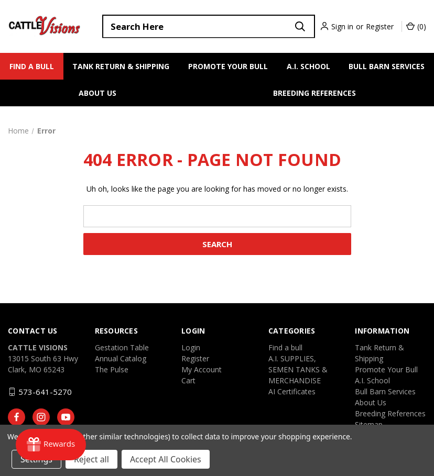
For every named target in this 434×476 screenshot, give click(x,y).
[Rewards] (51, 444)
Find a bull (31, 66)
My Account (201, 369)
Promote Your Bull (228, 66)
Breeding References (314, 93)
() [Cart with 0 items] (416, 26)
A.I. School (308, 66)
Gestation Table (122, 347)
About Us (97, 93)
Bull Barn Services (387, 66)
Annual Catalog (120, 358)
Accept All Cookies (165, 459)
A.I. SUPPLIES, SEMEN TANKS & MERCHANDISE (298, 369)
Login (190, 347)
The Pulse (111, 369)
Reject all (91, 459)
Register (380, 26)
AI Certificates (292, 391)
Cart (188, 380)
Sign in (342, 26)
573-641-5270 (45, 391)
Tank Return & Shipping (120, 66)
